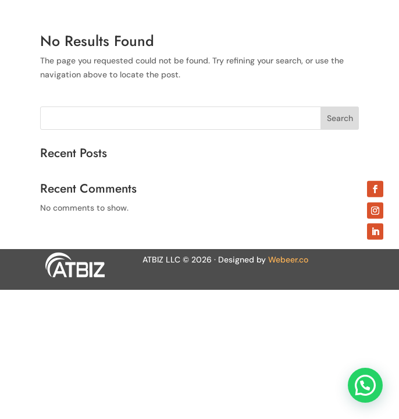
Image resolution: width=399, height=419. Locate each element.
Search (340, 118)
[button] (365, 385)
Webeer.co (288, 259)
